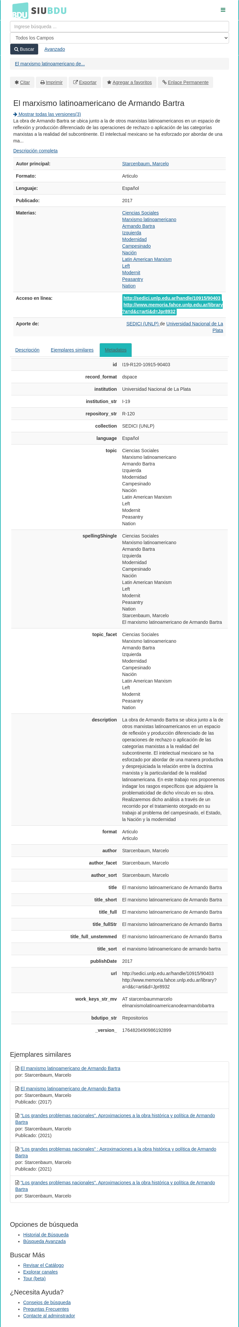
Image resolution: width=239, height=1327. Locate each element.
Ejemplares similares (72, 350)
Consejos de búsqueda (47, 1302)
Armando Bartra (138, 226)
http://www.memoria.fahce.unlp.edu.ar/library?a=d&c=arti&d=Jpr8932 (172, 308)
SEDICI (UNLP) (143, 323)
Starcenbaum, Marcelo (145, 163)
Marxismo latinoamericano (149, 219)
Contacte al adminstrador (49, 1315)
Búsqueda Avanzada (44, 1241)
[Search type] (119, 37)
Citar (25, 82)
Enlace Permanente (188, 82)
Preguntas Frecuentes (46, 1309)
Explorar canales (40, 1272)
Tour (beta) (34, 1278)
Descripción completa (35, 150)
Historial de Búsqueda (46, 1234)
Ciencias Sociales (140, 212)
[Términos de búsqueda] (119, 26)
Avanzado (54, 49)
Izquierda (132, 232)
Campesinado (136, 246)
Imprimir (54, 82)
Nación (129, 252)
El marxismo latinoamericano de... (50, 63)
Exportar (87, 82)
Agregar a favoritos (132, 82)
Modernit (131, 272)
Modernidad (134, 239)
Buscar (24, 49)
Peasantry (132, 279)
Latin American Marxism (147, 259)
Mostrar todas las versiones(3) (47, 114)
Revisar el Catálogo (43, 1265)
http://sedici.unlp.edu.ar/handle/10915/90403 (172, 298)
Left (126, 266)
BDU (18, 10)
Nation (129, 286)
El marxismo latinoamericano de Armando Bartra (70, 1068)
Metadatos (115, 350)
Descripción (27, 350)
